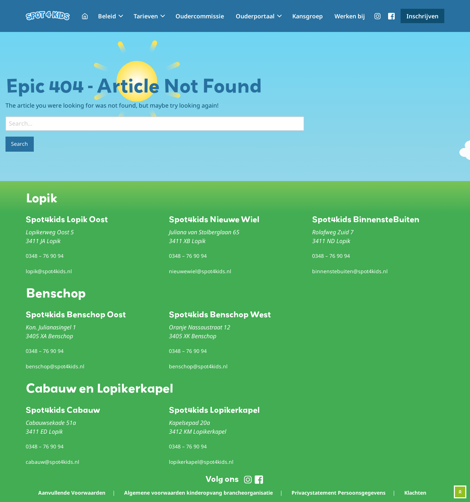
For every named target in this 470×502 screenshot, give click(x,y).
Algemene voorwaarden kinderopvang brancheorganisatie (198, 492)
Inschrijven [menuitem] (422, 16)
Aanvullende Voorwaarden (71, 492)
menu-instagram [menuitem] (377, 16)
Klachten (415, 492)
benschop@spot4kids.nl (55, 366)
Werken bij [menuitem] (350, 16)
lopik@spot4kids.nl (49, 271)
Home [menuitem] (84, 16)
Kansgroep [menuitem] (307, 16)
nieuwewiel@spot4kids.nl (200, 271)
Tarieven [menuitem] (146, 16)
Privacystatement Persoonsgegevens (339, 492)
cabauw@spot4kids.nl (52, 461)
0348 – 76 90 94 (45, 255)
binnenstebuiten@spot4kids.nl (350, 271)
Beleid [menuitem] (107, 16)
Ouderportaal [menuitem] (255, 16)
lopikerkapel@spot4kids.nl (201, 461)
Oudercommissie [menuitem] (200, 16)
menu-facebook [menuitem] (391, 16)
